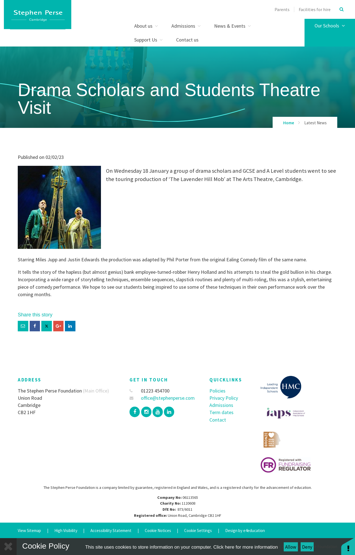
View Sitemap (29, 530)
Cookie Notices (158, 530)
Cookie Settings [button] (198, 530)
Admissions (221, 405)
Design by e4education (245, 530)
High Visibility (65, 530)
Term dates (221, 412)
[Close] (8, 546)
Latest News (315, 122)
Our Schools (330, 25)
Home (288, 122)
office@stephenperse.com (162, 398)
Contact (217, 420)
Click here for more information (245, 547)
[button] (348, 546)
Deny (307, 547)
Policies (217, 391)
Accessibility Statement (110, 530)
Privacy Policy (223, 398)
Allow (290, 547)
